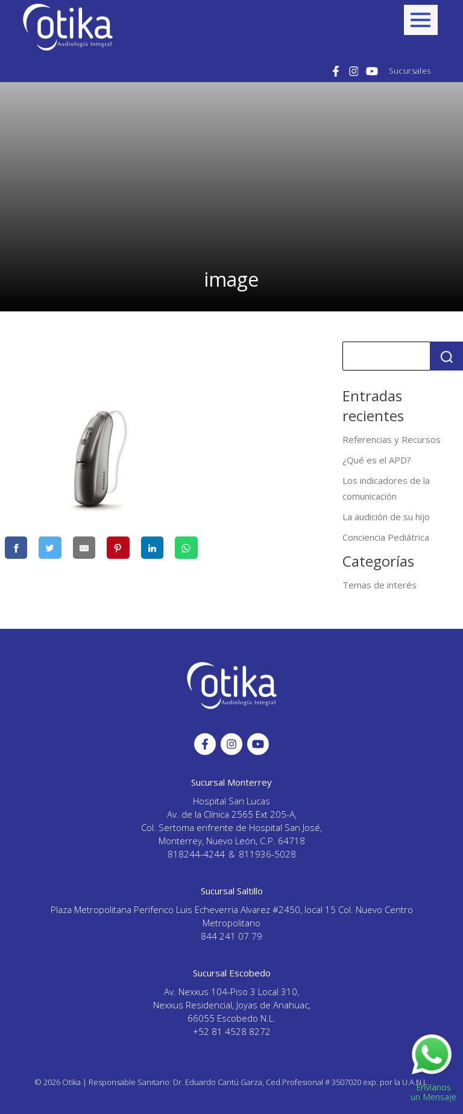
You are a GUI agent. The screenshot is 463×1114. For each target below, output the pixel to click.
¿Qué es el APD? (376, 460)
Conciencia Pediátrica (385, 537)
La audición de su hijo (386, 517)
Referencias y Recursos (391, 439)
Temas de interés (379, 585)
